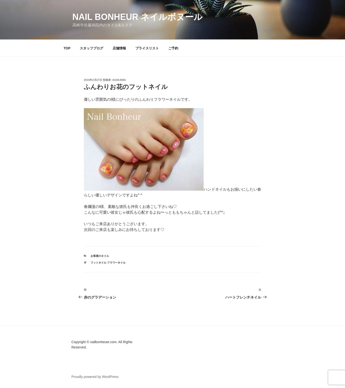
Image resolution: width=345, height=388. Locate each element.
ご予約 (173, 48)
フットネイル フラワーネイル (108, 262)
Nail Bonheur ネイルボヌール (137, 17)
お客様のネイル (100, 255)
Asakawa (119, 79)
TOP (67, 48)
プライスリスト (147, 48)
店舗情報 (119, 48)
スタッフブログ (91, 48)
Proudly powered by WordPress (95, 377)
